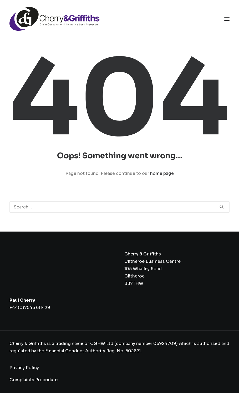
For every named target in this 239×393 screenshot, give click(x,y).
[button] (227, 19)
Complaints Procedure (33, 379)
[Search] (119, 207)
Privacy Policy (24, 367)
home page (162, 173)
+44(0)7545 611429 (29, 307)
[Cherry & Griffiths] (54, 19)
